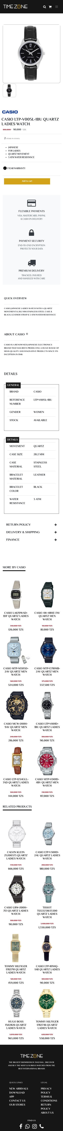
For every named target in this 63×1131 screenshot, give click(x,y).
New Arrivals (18, 1089)
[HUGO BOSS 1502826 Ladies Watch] (16, 1003)
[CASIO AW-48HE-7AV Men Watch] (47, 594)
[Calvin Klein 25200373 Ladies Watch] (16, 834)
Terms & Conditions (49, 1099)
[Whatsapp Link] (27, 1127)
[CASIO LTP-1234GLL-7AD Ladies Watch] (16, 761)
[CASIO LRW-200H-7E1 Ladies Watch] (16, 889)
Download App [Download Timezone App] (17, 1095)
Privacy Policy (46, 1091)
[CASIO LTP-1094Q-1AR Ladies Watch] (47, 948)
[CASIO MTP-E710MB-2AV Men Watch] (47, 650)
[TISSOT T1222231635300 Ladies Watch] (47, 889)
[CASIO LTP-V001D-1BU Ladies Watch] (47, 705)
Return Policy (46, 1107)
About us (47, 1113)
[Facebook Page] (21, 1127)
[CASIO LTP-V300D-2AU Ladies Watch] (47, 834)
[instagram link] (34, 1127)
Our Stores (17, 1105)
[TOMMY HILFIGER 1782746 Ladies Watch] (47, 1003)
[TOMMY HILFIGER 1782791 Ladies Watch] (16, 948)
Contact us (17, 1101)
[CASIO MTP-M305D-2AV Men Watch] (16, 650)
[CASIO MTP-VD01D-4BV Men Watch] (47, 761)
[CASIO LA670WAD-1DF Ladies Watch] (16, 594)
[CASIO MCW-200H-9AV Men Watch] (16, 705)
